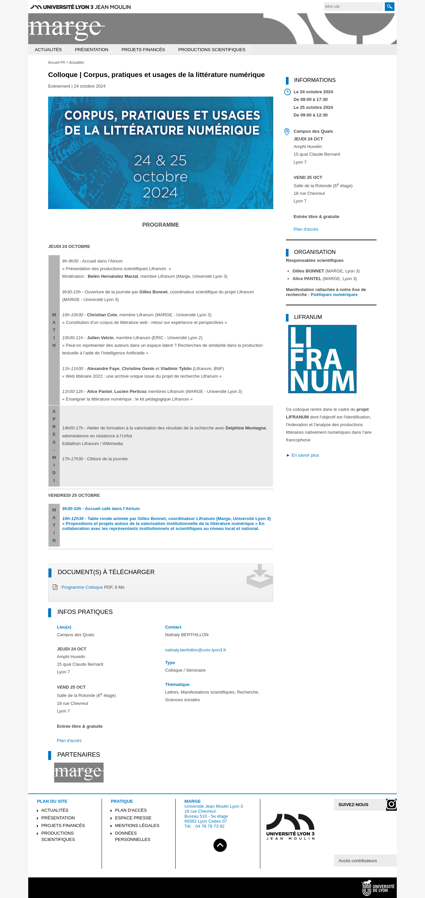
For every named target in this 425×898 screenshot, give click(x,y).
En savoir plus (305, 455)
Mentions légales (137, 825)
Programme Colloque (82, 587)
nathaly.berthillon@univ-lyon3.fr (195, 649)
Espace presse (133, 817)
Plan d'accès (69, 740)
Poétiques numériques (334, 294)
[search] (353, 6)
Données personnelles (132, 836)
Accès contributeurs (357, 860)
